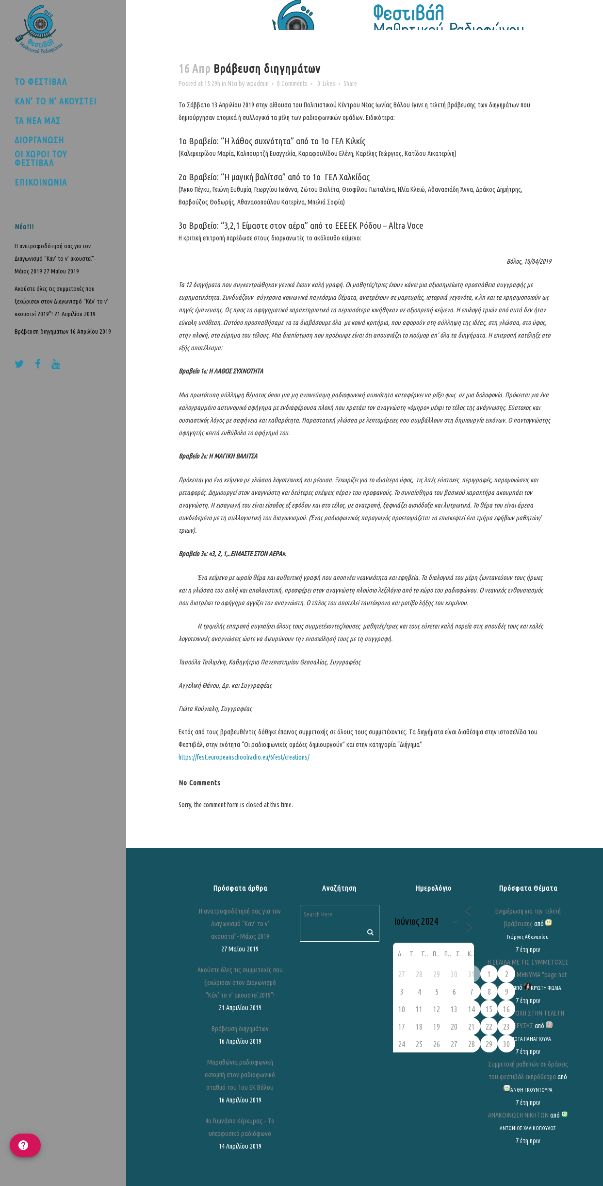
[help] (25, 1145)
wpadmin (257, 83)
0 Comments (292, 83)
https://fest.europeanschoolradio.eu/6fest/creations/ (244, 757)
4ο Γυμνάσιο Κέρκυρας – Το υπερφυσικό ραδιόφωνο (240, 1127)
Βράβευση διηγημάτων (41, 331)
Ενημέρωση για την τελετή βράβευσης (528, 917)
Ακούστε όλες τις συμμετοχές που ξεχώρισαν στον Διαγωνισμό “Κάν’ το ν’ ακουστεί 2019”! (61, 301)
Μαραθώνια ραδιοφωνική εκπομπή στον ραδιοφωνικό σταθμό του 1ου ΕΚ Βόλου (240, 1074)
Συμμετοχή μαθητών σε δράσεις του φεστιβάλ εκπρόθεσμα (528, 1070)
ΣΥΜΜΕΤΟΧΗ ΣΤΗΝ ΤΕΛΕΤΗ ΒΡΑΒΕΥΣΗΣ (528, 1019)
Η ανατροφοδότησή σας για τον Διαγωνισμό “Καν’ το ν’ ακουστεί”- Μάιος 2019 (55, 258)
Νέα (232, 83)
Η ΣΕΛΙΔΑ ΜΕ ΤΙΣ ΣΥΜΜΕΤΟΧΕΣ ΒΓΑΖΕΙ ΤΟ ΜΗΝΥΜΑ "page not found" (528, 974)
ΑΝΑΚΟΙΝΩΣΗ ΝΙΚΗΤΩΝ (518, 1115)
